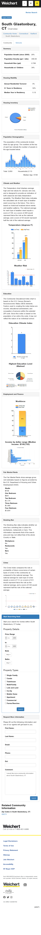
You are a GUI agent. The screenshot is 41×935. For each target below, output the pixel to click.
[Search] (31, 3)
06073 (4, 814)
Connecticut (23, 34)
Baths (7, 659)
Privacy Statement (10, 850)
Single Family (12, 675)
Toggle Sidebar (6, 17)
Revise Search (31, 12)
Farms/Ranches (13, 703)
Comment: (9, 770)
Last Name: (9, 736)
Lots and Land (12, 688)
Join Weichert (8, 860)
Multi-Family (11, 685)
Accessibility (8, 864)
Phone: (8, 753)
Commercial (11, 700)
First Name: (9, 728)
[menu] (37, 3)
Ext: (6, 761)
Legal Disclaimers (10, 841)
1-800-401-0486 (22, 829)
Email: (7, 745)
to (6, 643)
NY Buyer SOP (9, 869)
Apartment (11, 697)
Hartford (33, 34)
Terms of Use (8, 846)
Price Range (10, 634)
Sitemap (6, 855)
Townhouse (11, 682)
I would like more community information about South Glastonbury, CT (20, 783)
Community (7, 43)
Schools (19, 43)
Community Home (10, 34)
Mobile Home (12, 694)
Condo (9, 678)
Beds (7, 651)
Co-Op (9, 691)
